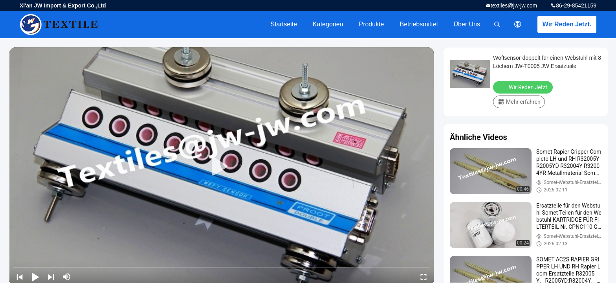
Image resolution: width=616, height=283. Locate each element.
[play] (221, 166)
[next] (51, 277)
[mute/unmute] (67, 277)
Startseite (283, 24)
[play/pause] (35, 277)
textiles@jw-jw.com (514, 5)
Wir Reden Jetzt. (567, 24)
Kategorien (328, 24)
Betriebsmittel (419, 24)
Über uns (466, 24)
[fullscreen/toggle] (423, 277)
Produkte (371, 24)
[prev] (20, 277)
